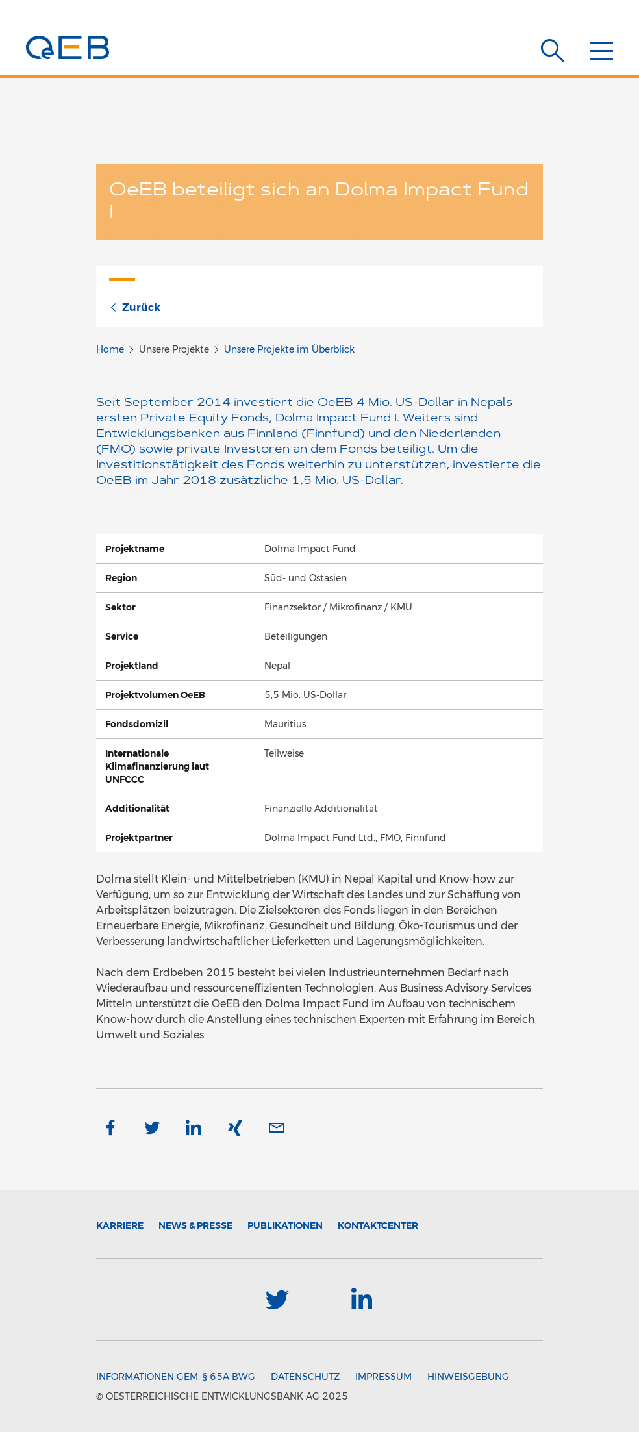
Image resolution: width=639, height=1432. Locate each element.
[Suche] (552, 50)
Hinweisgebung (468, 1377)
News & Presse (195, 1225)
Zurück (134, 307)
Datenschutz (305, 1377)
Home (110, 349)
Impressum (383, 1377)
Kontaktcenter (378, 1225)
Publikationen (285, 1225)
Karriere (120, 1225)
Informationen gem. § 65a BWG (175, 1377)
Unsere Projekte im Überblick (289, 349)
